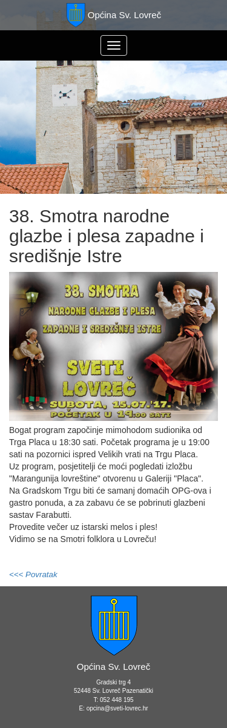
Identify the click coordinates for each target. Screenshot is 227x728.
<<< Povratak (33, 574)
